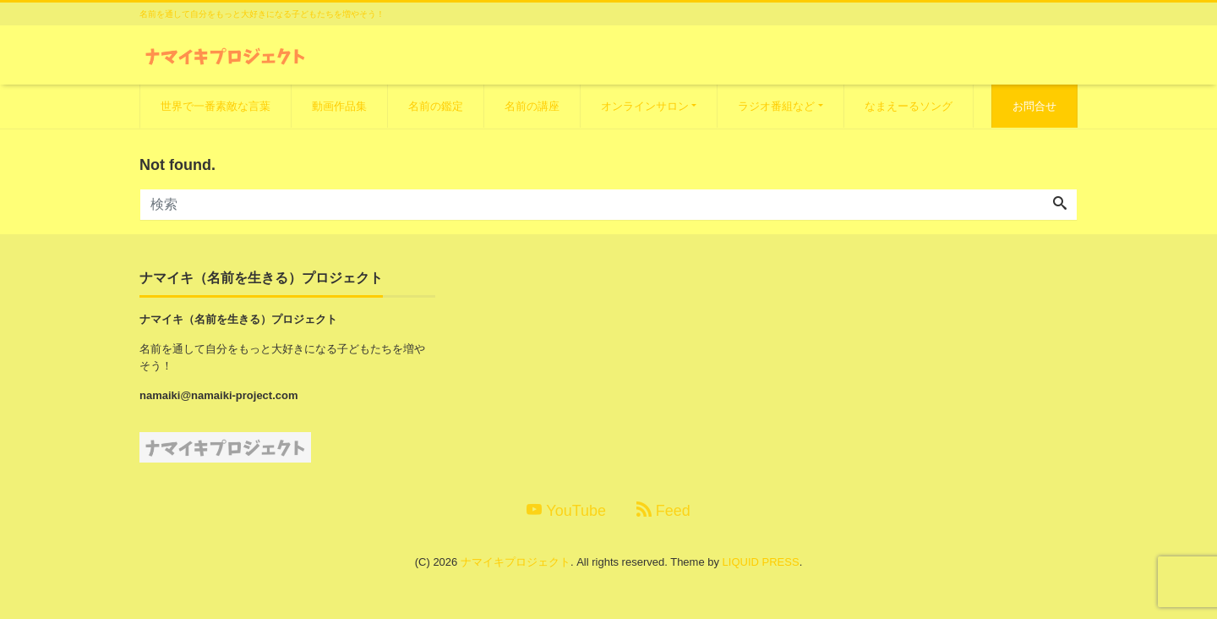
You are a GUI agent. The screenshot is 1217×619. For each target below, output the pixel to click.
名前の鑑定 (435, 106)
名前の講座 (532, 106)
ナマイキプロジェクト (515, 562)
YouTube (566, 510)
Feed (663, 510)
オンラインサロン (645, 106)
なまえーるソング (908, 106)
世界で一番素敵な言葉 (215, 106)
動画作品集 (339, 106)
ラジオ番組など (776, 106)
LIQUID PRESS (761, 562)
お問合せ (1034, 106)
